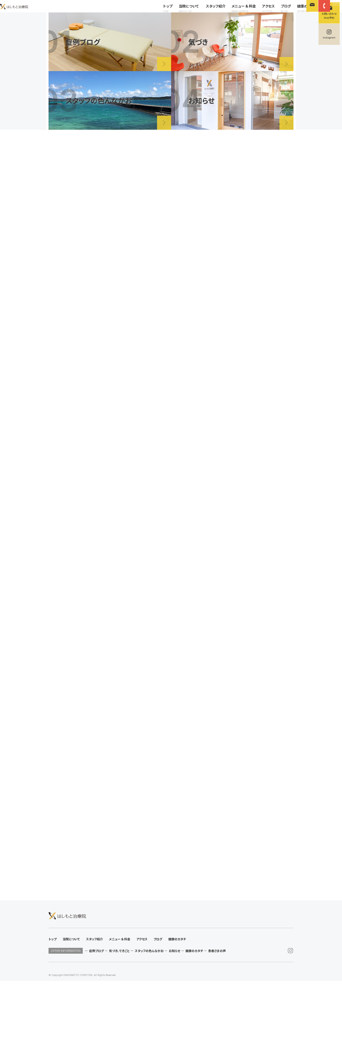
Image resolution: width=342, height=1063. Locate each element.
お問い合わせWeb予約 (329, 15)
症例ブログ (96, 1033)
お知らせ (174, 1033)
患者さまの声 (217, 1033)
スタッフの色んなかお (149, 1033)
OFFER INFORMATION (65, 1033)
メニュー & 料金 (235, 12)
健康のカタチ (299, 12)
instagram (329, 37)
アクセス (260, 12)
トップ (159, 12)
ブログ (277, 12)
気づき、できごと (119, 1033)
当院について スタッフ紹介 (193, 12)
